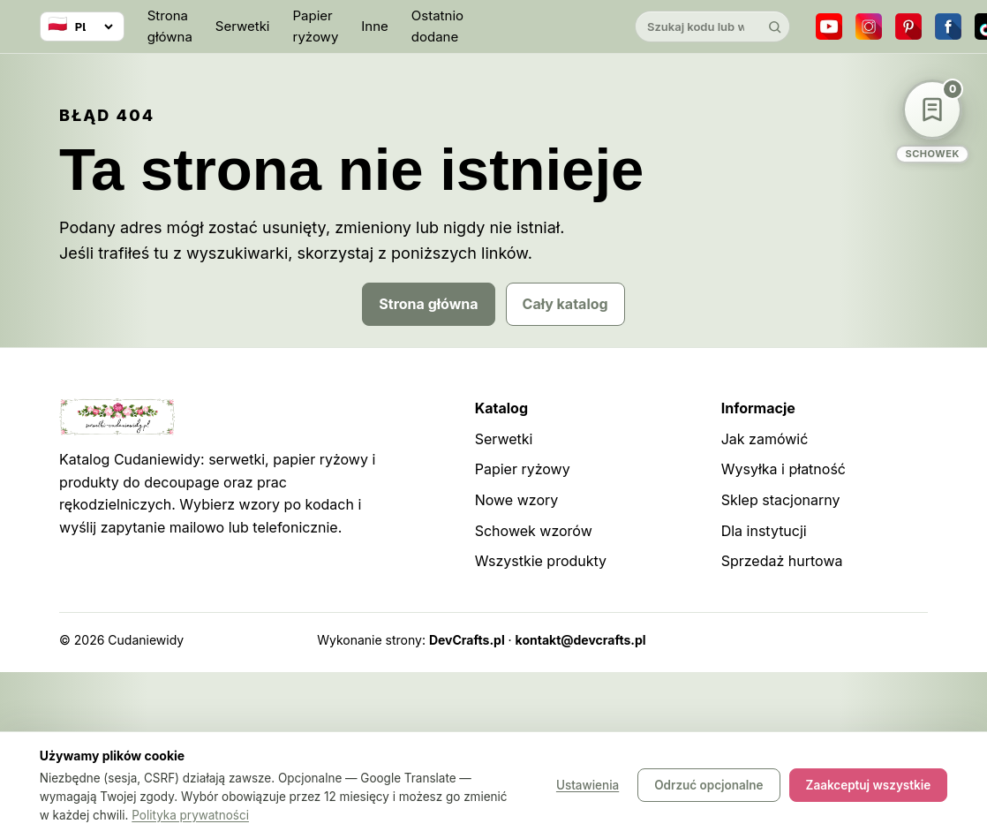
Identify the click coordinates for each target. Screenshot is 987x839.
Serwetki (242, 26)
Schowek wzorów (533, 531)
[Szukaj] (774, 26)
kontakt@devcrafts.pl (581, 639)
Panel (911, 639)
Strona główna (169, 26)
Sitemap (803, 639)
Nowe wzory (517, 500)
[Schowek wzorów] (932, 121)
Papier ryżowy (316, 26)
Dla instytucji (764, 531)
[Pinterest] (908, 26)
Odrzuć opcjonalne (708, 786)
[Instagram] (868, 26)
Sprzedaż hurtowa (782, 561)
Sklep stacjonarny (780, 500)
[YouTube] (829, 26)
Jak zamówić (765, 439)
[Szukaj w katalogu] (697, 26)
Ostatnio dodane (437, 26)
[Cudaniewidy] (549, 26)
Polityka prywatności (190, 815)
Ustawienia (587, 786)
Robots (860, 639)
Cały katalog (565, 304)
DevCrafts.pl (467, 639)
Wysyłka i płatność (783, 469)
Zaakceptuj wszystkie (868, 786)
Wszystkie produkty (541, 561)
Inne (374, 26)
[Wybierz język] (82, 26)
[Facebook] (948, 26)
